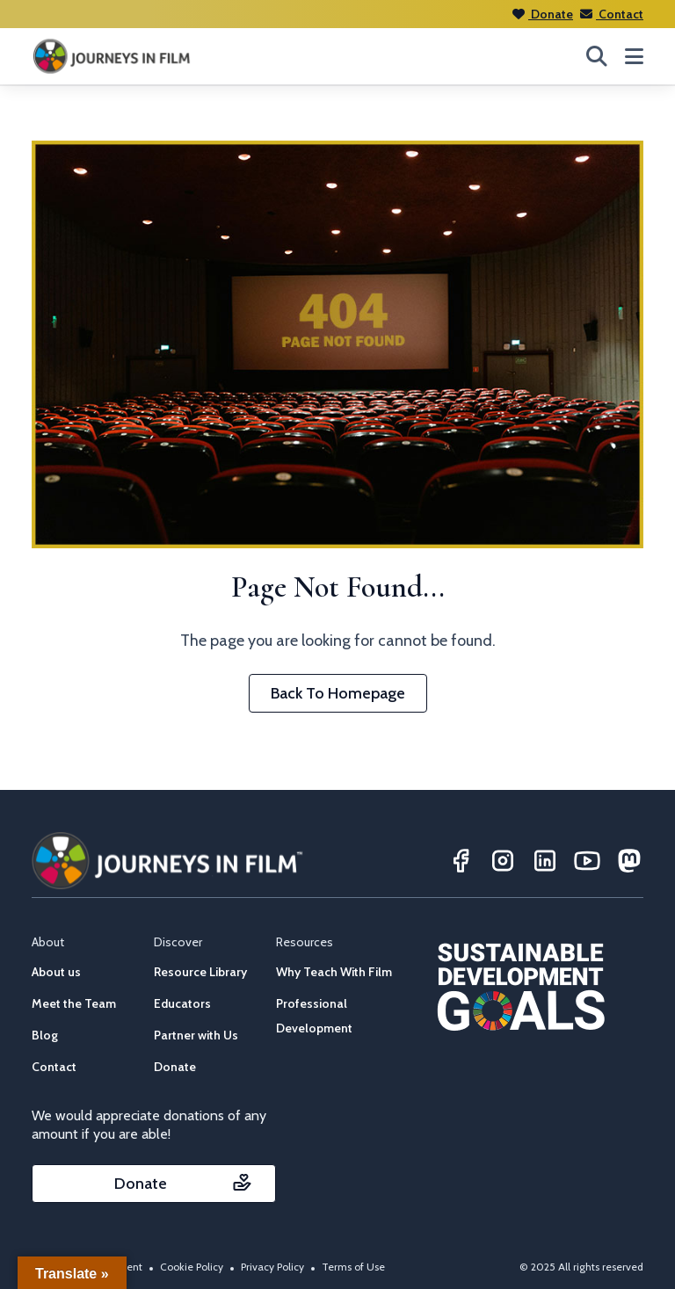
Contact (611, 14)
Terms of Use (353, 1266)
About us (56, 972)
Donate (542, 14)
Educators (182, 1003)
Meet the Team (74, 1003)
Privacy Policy (272, 1266)
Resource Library (200, 972)
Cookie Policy (191, 1266)
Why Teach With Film (334, 972)
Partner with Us (196, 1035)
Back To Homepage (338, 693)
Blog (45, 1035)
